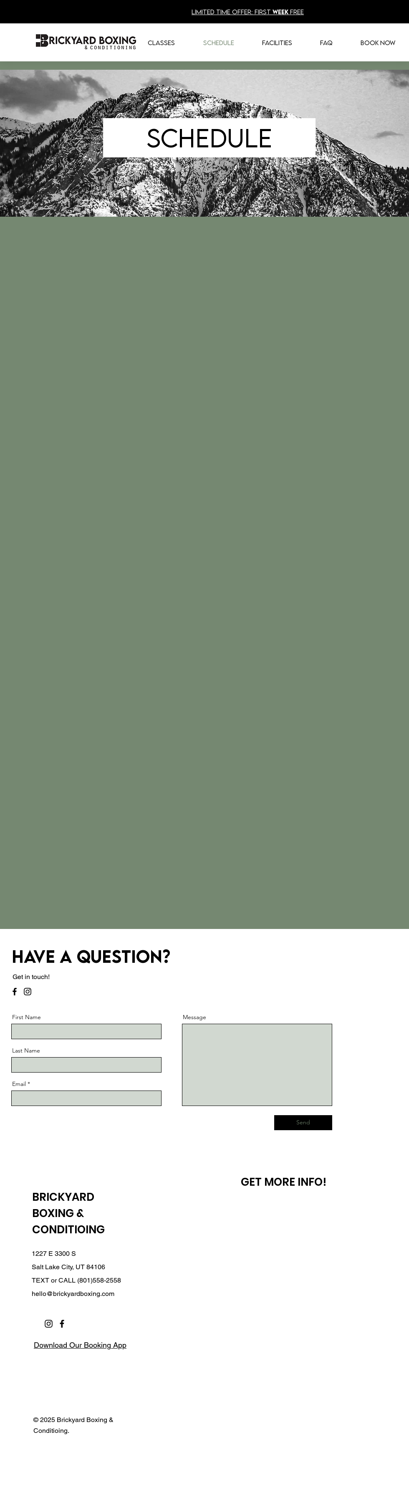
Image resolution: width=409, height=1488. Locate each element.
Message (194, 1017)
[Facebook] (15, 992)
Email (19, 1084)
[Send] (303, 1122)
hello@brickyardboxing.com (73, 1294)
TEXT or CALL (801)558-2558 (76, 1280)
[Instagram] (28, 992)
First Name (26, 1017)
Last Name (26, 1050)
